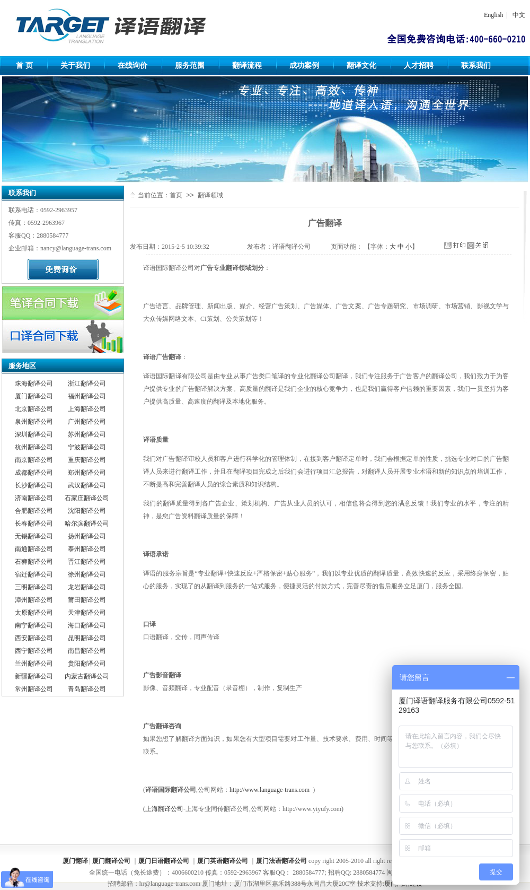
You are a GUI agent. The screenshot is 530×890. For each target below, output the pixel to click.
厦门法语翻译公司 (281, 861)
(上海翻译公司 (163, 809)
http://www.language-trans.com (269, 789)
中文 (519, 15)
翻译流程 (247, 65)
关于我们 (75, 65)
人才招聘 (419, 65)
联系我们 (476, 65)
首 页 (24, 65)
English (494, 15)
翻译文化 (361, 65)
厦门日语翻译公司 (163, 861)
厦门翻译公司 (111, 861)
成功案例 (304, 65)
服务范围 (190, 65)
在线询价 (132, 65)
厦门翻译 (75, 861)
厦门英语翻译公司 (222, 861)
